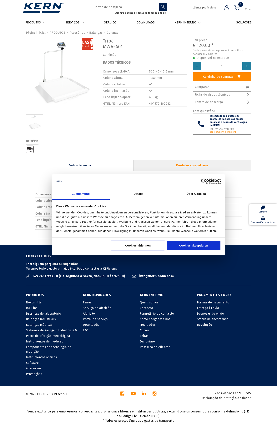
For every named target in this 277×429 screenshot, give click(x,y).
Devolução (204, 325)
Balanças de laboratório (43, 313)
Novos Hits (33, 302)
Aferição (89, 313)
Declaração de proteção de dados (226, 398)
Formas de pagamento (213, 302)
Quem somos (149, 302)
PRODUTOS (57, 32)
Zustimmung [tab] (81, 194)
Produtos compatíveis (192, 165)
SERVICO (110, 22)
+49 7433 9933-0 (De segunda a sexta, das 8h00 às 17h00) (76, 276)
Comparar (222, 87)
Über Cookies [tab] (196, 194)
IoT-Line (32, 308)
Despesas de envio (210, 313)
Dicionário (147, 341)
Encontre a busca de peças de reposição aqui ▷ (140, 13)
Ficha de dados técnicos (222, 94)
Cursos (144, 330)
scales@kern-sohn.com (223, 132)
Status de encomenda (213, 319)
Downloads (91, 325)
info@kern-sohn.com (153, 276)
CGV (248, 393)
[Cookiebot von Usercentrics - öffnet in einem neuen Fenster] (204, 181)
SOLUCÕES (244, 22)
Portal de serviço (95, 319)
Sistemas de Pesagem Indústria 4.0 (51, 330)
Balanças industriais (41, 319)
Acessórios (77, 32)
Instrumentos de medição (44, 341)
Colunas (112, 32)
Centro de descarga (222, 102)
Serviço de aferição (97, 308)
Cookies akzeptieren (193, 245)
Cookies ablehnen (138, 245)
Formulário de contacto (157, 313)
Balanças (96, 32)
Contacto (146, 308)
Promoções (34, 374)
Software (32, 363)
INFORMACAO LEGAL (228, 393)
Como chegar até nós (155, 319)
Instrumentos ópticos (41, 357)
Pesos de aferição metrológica (48, 336)
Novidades (147, 325)
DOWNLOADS (146, 22)
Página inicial (36, 32)
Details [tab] (138, 194)
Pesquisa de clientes (155, 347)
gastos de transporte (159, 420)
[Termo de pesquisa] (126, 7)
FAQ (85, 330)
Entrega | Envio (208, 308)
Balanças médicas (39, 325)
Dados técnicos (80, 165)
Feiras (87, 302)
